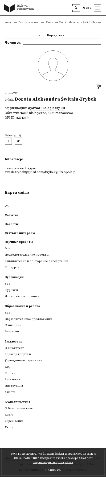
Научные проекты (19, 242)
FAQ (7, 367)
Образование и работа (22, 306)
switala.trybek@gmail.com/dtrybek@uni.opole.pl (40, 172)
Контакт (11, 373)
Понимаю (53, 470)
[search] (76, 8)
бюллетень (13, 341)
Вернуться (56, 35)
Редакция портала (18, 354)
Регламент (12, 379)
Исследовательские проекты (27, 255)
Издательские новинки (22, 296)
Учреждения (14, 421)
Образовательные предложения (28, 319)
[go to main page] (20, 9)
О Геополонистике (19, 408)
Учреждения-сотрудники (23, 360)
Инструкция (14, 385)
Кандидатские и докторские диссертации (36, 261)
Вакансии (12, 331)
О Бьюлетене (14, 348)
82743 (20, 118)
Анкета (10, 392)
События (11, 215)
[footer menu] (7, 207)
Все (7, 248)
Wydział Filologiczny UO (46, 108)
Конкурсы (12, 267)
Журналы (11, 290)
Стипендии (13, 325)
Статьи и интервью (20, 233)
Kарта (9, 414)
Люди (49, 22)
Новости (11, 224)
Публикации (14, 277)
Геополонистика (17, 402)
